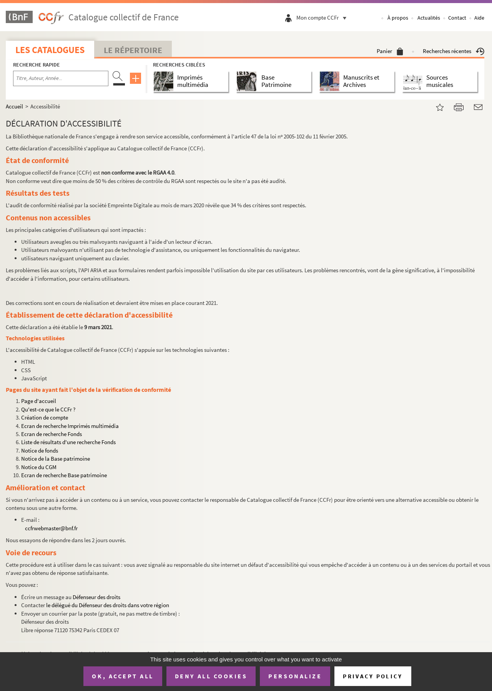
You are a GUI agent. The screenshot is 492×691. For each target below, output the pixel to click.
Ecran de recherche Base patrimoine (64, 475)
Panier (390, 51)
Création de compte (44, 417)
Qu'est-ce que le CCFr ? (48, 409)
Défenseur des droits (96, 597)
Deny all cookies (211, 676)
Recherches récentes (453, 51)
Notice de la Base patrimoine (55, 458)
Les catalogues (50, 50)
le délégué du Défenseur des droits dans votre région (107, 605)
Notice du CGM (39, 467)
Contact (457, 17)
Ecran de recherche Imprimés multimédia (70, 426)
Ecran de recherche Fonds (51, 434)
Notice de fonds (39, 450)
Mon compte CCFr (323, 17)
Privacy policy (372, 676)
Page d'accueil (38, 401)
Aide (479, 17)
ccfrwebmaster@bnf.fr (51, 528)
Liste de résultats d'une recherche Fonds (68, 442)
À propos (397, 17)
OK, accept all (122, 676)
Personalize (295, 676)
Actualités (428, 17)
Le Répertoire (133, 50)
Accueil (14, 106)
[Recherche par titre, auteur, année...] (60, 78)
